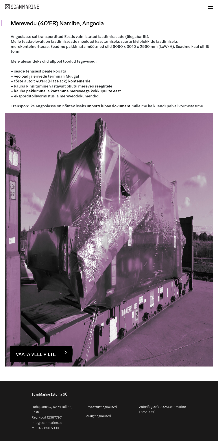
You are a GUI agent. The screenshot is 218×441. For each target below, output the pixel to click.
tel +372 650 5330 (45, 428)
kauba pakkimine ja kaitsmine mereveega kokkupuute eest (67, 90)
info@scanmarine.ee (47, 422)
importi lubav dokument (109, 105)
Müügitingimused (98, 416)
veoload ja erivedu (30, 76)
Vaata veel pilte (36, 354)
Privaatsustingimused (101, 407)
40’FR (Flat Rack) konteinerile (63, 81)
